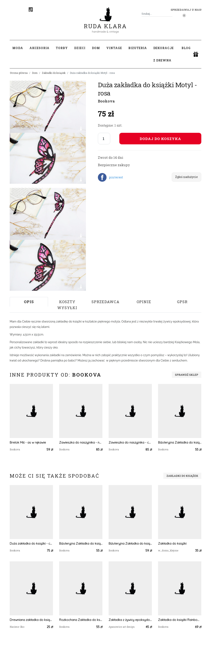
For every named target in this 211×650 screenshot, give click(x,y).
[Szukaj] (170, 14)
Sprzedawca (105, 301)
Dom (35, 72)
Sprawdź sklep (186, 375)
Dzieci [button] (80, 48)
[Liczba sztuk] (104, 138)
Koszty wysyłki (67, 304)
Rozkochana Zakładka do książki (80, 620)
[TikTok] (31, 9)
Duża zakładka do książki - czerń (31, 543)
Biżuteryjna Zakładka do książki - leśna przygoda (130, 543)
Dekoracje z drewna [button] (163, 54)
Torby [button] (62, 48)
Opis (29, 301)
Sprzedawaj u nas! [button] (186, 10)
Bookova (106, 101)
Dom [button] (96, 48)
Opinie (144, 301)
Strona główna (19, 72)
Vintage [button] (114, 48)
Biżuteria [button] (137, 48)
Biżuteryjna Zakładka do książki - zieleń (179, 442)
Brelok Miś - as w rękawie (28, 442)
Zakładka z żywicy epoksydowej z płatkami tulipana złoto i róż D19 (130, 620)
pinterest (116, 177)
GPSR (182, 301)
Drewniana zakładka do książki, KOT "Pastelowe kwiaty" (31, 620)
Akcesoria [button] (39, 48)
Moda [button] (17, 48)
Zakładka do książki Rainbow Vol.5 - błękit (179, 620)
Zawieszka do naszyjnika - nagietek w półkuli (80, 442)
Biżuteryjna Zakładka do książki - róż (80, 543)
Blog (186, 48)
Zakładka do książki (172, 543)
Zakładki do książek (54, 72)
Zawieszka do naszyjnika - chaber (130, 442)
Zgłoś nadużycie (186, 177)
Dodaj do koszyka (160, 138)
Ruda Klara (105, 23)
